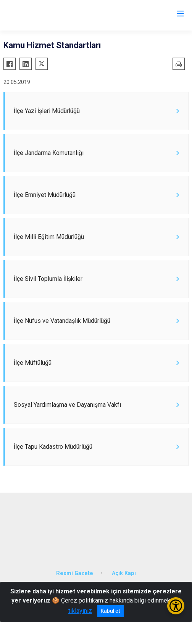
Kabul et (110, 611)
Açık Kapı (124, 573)
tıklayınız (80, 610)
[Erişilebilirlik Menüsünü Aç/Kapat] (175, 605)
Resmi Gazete (74, 573)
